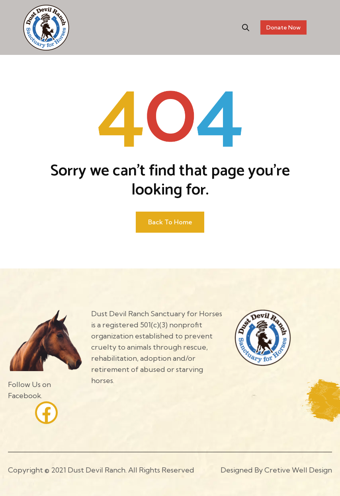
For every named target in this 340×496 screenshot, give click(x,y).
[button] (245, 27)
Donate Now (283, 27)
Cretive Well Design (298, 470)
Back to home (170, 222)
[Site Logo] (46, 27)
